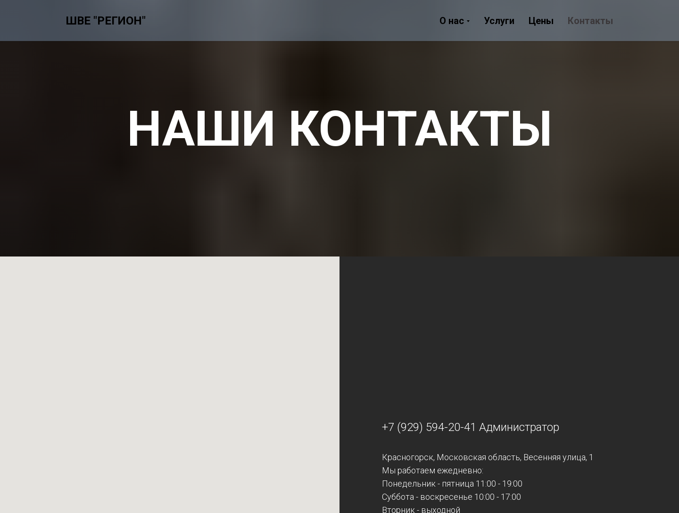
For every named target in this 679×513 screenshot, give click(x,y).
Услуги (499, 20)
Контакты (590, 20)
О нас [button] (451, 20)
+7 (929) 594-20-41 (429, 427)
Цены (541, 20)
